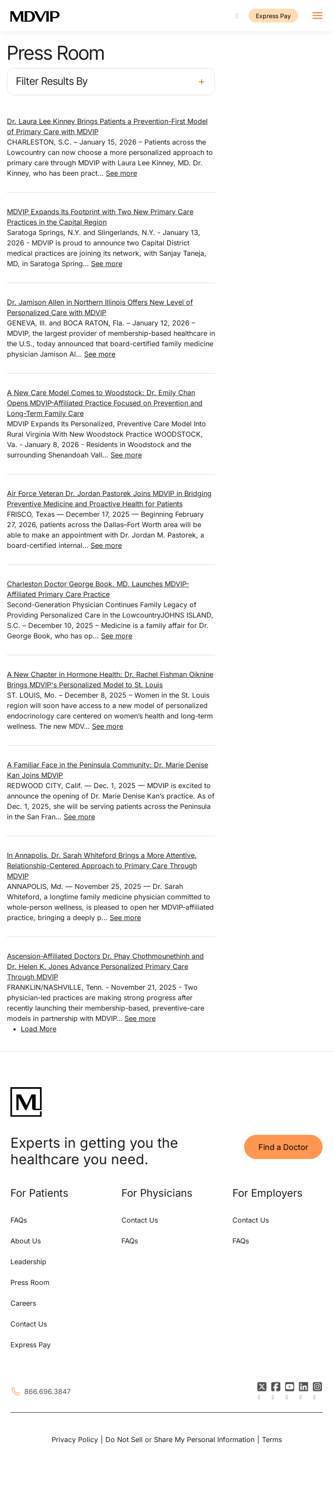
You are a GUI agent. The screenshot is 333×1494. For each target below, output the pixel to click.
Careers (23, 1303)
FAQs (18, 1220)
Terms (272, 1439)
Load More (38, 1028)
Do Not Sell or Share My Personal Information (180, 1439)
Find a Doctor (283, 1147)
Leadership (28, 1261)
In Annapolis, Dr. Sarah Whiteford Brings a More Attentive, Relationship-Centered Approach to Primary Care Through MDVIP (102, 865)
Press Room (29, 1282)
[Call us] (237, 15)
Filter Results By (52, 81)
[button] (111, 81)
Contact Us (28, 1324)
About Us (25, 1240)
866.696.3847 (47, 1391)
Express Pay (273, 15)
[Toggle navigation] (317, 15)
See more (121, 173)
